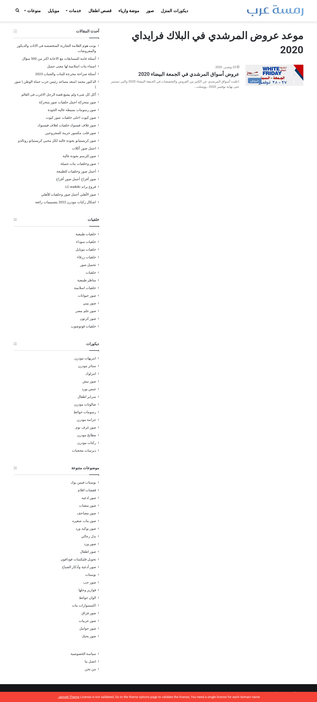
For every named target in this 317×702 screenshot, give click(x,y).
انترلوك (90, 374)
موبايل (53, 10)
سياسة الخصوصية (83, 654)
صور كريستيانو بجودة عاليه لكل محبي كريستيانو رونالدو (57, 141)
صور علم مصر (86, 311)
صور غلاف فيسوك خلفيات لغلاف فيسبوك (66, 125)
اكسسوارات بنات (84, 605)
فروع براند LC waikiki (80, 187)
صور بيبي (89, 303)
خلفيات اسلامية (85, 288)
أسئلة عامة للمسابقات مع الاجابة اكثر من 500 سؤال (59, 58)
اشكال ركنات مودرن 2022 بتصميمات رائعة (65, 202)
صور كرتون (88, 319)
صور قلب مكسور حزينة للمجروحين (70, 133)
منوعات (34, 10)
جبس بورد (89, 389)
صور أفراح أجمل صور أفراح (76, 179)
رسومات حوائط (85, 412)
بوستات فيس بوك (83, 482)
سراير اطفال (87, 397)
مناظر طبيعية (86, 280)
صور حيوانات (87, 295)
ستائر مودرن (87, 366)
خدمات (75, 10)
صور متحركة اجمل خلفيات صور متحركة (67, 102)
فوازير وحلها (87, 590)
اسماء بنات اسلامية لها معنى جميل (71, 66)
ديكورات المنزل (174, 10)
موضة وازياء (128, 10)
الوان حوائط (87, 598)
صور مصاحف (86, 513)
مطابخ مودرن (86, 435)
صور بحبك (89, 636)
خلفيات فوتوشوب (83, 326)
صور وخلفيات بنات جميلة (78, 164)
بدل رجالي (88, 536)
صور (150, 10)
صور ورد (90, 544)
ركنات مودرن (86, 443)
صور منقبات (87, 505)
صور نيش (89, 381)
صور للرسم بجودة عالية (79, 156)
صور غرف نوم (86, 427)
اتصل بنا (90, 661)
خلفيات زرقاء (86, 257)
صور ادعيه (88, 498)
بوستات (90, 575)
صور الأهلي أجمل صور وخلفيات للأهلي (68, 194)
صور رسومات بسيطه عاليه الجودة (72, 110)
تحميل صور (88, 265)
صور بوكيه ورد (86, 528)
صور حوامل (87, 628)
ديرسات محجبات (84, 450)
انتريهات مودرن (85, 358)
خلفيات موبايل (86, 249)
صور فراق (88, 613)
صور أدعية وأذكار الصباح (79, 567)
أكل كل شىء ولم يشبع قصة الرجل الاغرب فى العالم (58, 94)
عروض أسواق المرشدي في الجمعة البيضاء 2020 (188, 74)
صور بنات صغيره (84, 521)
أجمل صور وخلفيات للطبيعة (76, 171)
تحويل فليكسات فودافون (78, 559)
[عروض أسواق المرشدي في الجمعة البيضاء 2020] (274, 75)
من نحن (90, 669)
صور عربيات (87, 621)
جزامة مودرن (86, 420)
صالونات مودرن (85, 404)
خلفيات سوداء (86, 242)
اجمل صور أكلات (84, 148)
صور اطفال (88, 552)
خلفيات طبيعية (86, 234)
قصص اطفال (99, 10)
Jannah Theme (68, 697)
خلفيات (91, 272)
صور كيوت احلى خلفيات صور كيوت (71, 117)
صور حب (89, 582)
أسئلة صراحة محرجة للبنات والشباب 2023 (65, 74)
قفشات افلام (87, 490)
